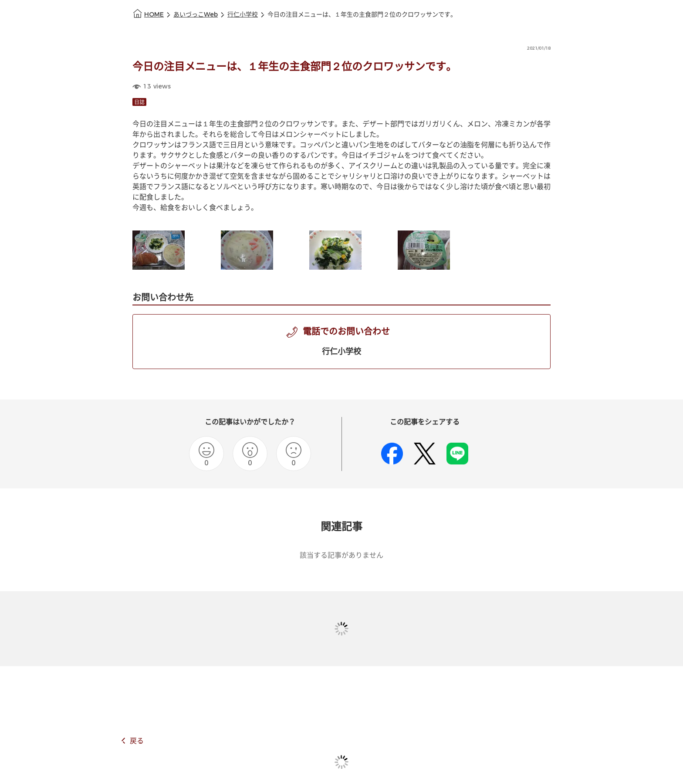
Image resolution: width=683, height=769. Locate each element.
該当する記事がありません (341, 555)
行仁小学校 (242, 14)
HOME (154, 14)
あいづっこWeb (195, 14)
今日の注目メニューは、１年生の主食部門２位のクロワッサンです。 (361, 14)
